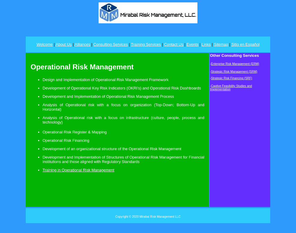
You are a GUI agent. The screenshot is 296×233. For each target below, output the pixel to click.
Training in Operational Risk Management (78, 170)
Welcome (45, 44)
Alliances (82, 44)
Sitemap (221, 44)
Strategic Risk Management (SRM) (234, 71)
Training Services (146, 44)
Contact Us (173, 44)
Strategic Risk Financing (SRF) (231, 78)
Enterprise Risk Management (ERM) (235, 64)
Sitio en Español (245, 44)
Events (193, 44)
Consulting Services (110, 44)
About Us (64, 44)
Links (206, 44)
